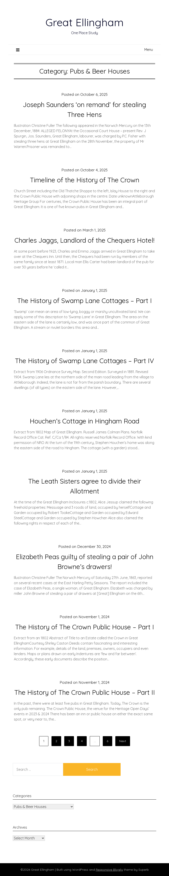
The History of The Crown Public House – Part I (84, 627)
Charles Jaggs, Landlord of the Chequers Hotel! (84, 240)
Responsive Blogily (109, 870)
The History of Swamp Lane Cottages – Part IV (84, 361)
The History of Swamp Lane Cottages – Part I (84, 300)
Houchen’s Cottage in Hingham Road (84, 421)
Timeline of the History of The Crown (84, 180)
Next (122, 741)
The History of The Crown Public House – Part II (84, 692)
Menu (148, 49)
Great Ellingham (85, 22)
